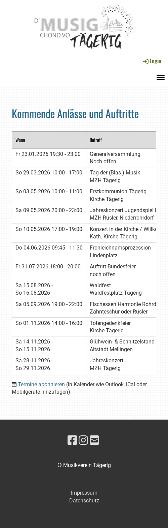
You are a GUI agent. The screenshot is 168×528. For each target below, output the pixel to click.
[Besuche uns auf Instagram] (83, 440)
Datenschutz (84, 500)
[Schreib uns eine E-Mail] (94, 440)
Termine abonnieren (41, 384)
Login (151, 61)
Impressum (84, 493)
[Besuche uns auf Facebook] (72, 440)
